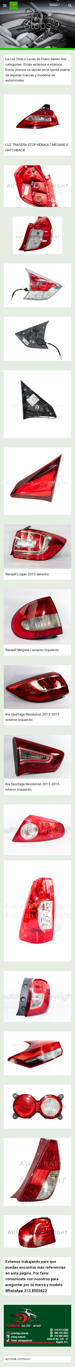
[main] (37, 25)
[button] (5, 5)
